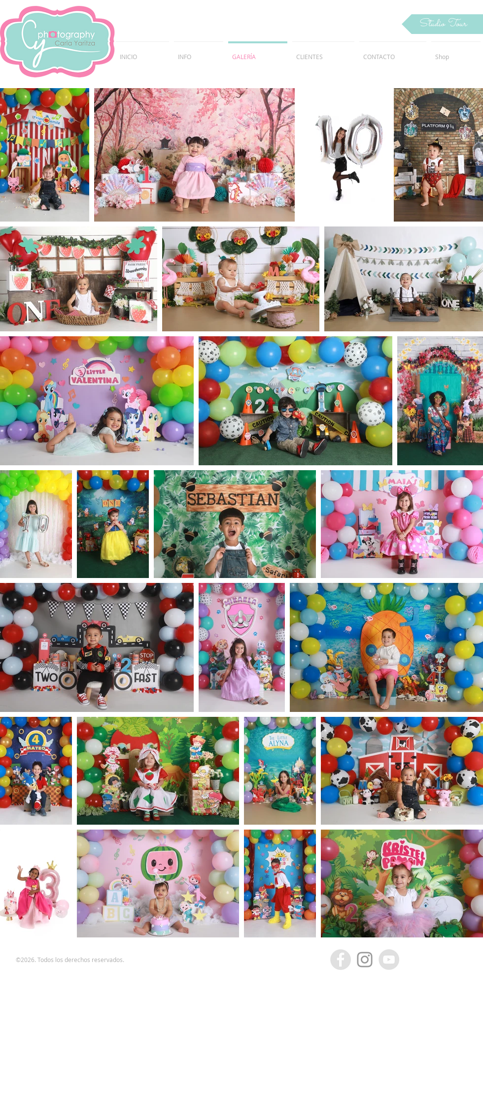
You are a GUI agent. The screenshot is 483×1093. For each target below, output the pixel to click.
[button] (442, 24)
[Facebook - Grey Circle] (340, 959)
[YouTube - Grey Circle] (389, 959)
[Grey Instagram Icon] (364, 959)
